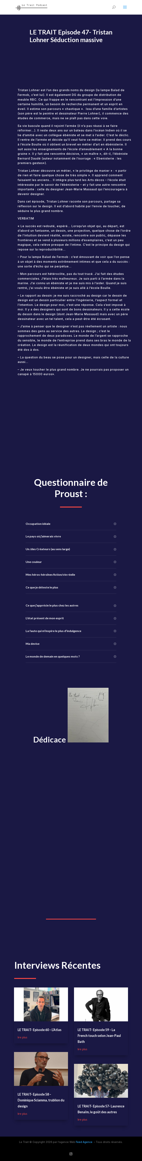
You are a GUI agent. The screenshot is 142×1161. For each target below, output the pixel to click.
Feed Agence (84, 1142)
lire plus (22, 1037)
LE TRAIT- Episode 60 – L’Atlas (39, 1030)
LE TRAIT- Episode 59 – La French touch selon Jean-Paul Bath (99, 1036)
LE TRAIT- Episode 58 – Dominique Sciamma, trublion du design (41, 1100)
